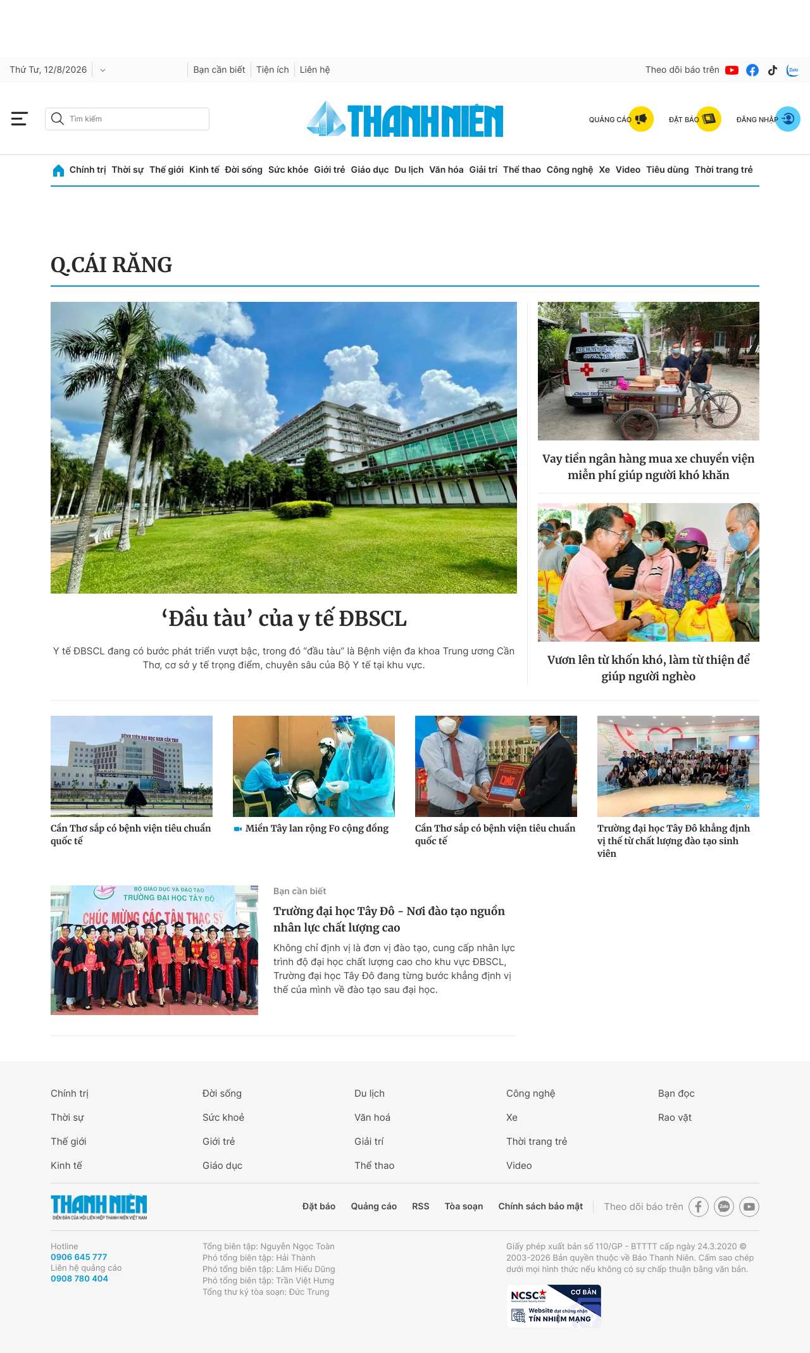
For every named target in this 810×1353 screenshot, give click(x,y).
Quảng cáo (374, 1206)
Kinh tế (204, 170)
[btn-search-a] (57, 119)
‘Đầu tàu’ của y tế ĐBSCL (284, 619)
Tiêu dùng (667, 170)
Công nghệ (570, 170)
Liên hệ (315, 70)
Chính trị (88, 170)
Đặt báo (318, 1206)
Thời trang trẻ (724, 170)
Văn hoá (372, 1117)
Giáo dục (370, 170)
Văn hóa (446, 170)
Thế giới (166, 170)
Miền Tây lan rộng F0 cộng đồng (317, 828)
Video (628, 170)
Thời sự (127, 170)
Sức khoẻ (223, 1117)
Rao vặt (675, 1117)
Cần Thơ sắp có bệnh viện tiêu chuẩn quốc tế (131, 835)
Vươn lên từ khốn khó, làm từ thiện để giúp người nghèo (648, 668)
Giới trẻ (329, 170)
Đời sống (244, 170)
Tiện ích (272, 70)
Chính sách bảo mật (540, 1206)
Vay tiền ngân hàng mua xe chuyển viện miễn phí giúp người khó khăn (648, 467)
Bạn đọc (676, 1093)
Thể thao (522, 170)
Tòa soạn (464, 1206)
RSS (420, 1206)
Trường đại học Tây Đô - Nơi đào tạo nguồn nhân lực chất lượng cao (389, 919)
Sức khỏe (288, 170)
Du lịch (408, 170)
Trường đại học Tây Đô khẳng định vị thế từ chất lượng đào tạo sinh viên (673, 841)
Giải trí (483, 170)
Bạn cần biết (219, 70)
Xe (604, 170)
